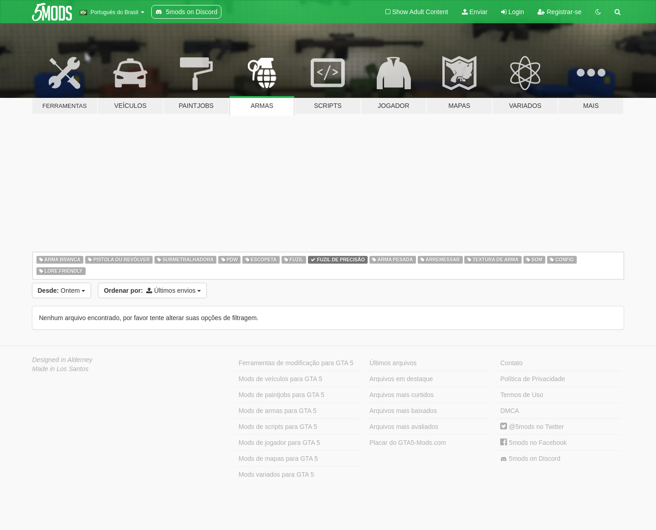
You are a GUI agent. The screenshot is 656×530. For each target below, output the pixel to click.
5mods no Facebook (533, 442)
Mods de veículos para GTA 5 (280, 378)
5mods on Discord (530, 459)
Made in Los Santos (60, 368)
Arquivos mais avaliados (403, 426)
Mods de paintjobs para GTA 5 (281, 394)
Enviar (475, 11)
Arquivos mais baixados (403, 410)
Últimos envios (152, 290)
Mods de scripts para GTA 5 (278, 426)
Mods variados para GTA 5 (276, 474)
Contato (511, 363)
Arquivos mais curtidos (401, 394)
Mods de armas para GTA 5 (278, 410)
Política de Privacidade (532, 378)
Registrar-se (559, 11)
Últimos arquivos (392, 363)
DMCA (509, 410)
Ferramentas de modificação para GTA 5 (296, 363)
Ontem (61, 290)
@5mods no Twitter (532, 427)
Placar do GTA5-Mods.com (407, 442)
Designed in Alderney (62, 359)
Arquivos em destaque (401, 378)
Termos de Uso (521, 394)
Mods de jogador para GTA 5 (279, 442)
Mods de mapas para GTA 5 (278, 458)
